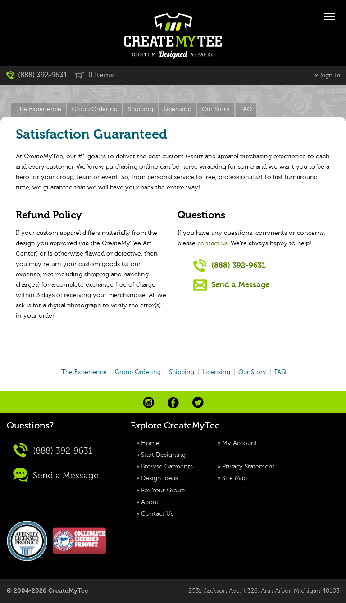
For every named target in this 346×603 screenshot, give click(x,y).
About (150, 502)
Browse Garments (167, 467)
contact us (212, 243)
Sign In (330, 75)
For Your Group (163, 490)
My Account (239, 443)
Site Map (234, 478)
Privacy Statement (248, 467)
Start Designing (163, 455)
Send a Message (231, 284)
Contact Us (157, 514)
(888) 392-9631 (36, 75)
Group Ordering (95, 109)
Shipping (140, 109)
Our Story (216, 109)
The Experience (38, 109)
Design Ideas (159, 478)
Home (150, 443)
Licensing (177, 109)
